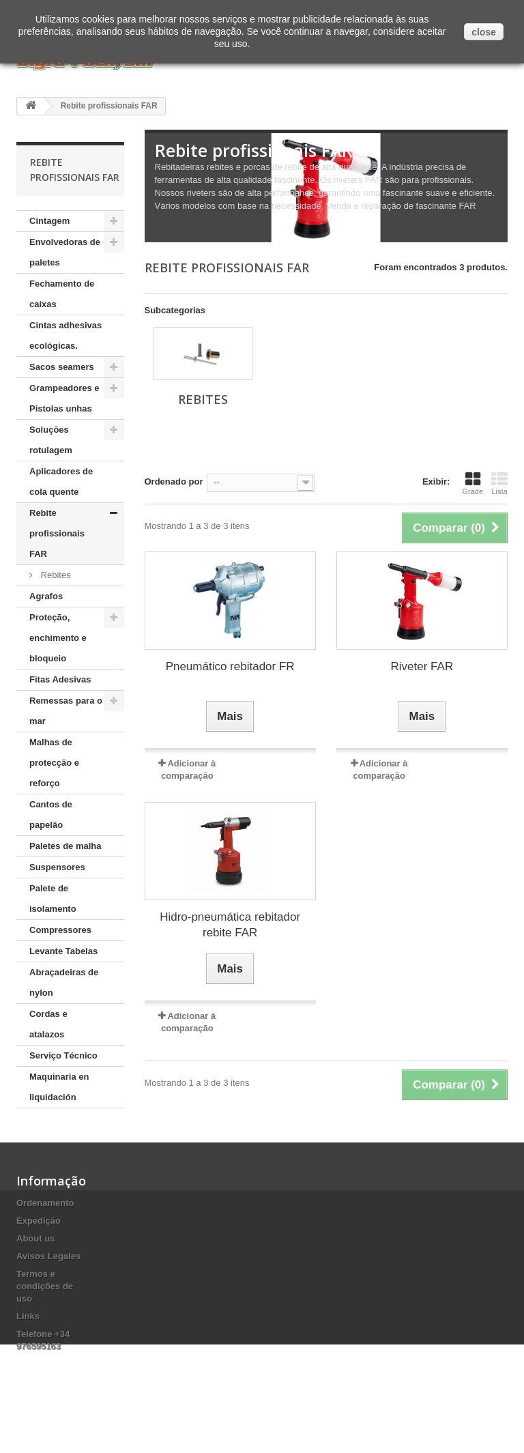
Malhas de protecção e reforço (54, 762)
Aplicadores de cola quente (61, 481)
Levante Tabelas (63, 951)
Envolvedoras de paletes (64, 252)
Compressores (60, 930)
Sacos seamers (61, 367)
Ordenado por (174, 481)
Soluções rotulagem (50, 440)
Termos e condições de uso (44, 1306)
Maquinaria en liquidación (59, 1086)
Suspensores (57, 867)
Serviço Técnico (63, 1055)
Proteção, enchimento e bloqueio (58, 637)
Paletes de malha (65, 846)
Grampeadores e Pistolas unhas (64, 398)
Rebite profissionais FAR (57, 533)
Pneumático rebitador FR (230, 666)
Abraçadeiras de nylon (63, 982)
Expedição (38, 1241)
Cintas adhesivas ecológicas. (65, 335)
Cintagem (49, 221)
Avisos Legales (48, 1276)
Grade (472, 483)
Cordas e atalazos (48, 1024)
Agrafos (46, 596)
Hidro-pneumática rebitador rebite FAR (230, 924)
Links (28, 1337)
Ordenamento (45, 1223)
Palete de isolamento (52, 898)
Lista (499, 483)
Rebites (54, 575)
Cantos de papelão (50, 814)
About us (35, 1259)
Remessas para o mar (65, 710)
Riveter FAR (422, 666)
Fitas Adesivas (60, 679)
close (483, 32)
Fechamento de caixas (61, 293)
